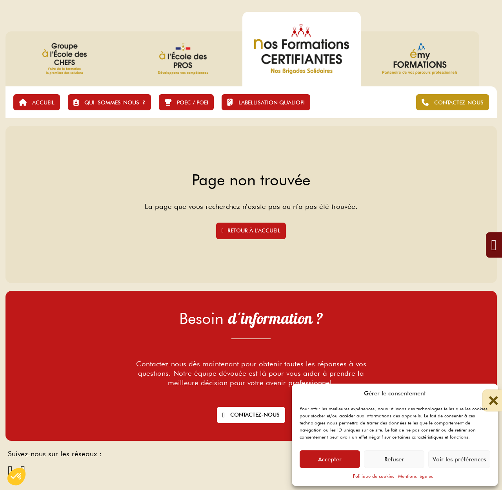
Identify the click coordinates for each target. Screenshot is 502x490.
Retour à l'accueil (251, 230)
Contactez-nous (251, 415)
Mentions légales (415, 476)
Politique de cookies (373, 476)
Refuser (394, 459)
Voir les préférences (459, 459)
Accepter (330, 459)
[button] (486, 393)
